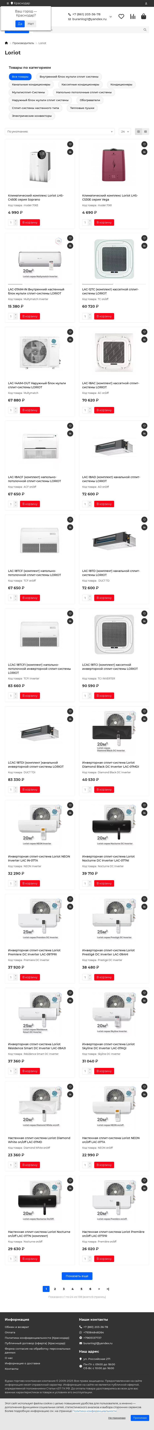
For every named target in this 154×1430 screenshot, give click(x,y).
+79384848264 (93, 1332)
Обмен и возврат (17, 1327)
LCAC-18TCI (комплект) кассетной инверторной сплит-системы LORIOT (110, 667)
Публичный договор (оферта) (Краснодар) (35, 1343)
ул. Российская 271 (96, 1358)
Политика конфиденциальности (94, 1411)
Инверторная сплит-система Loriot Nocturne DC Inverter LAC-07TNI (108, 859)
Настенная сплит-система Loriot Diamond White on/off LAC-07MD (39, 1140)
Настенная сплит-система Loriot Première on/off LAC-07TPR (113, 1234)
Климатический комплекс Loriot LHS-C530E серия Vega (110, 198)
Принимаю (140, 1417)
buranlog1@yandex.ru (86, 19)
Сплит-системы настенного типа (35, 108)
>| (108, 1289)
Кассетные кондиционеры (80, 85)
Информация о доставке (22, 1363)
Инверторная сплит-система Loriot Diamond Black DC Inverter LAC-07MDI (110, 765)
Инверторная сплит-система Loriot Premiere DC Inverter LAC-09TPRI (34, 953)
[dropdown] (8, 3)
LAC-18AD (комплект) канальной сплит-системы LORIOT (111, 479)
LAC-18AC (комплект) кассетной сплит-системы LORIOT (110, 386)
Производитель (23, 43)
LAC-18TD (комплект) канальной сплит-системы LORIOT (111, 573)
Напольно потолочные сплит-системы (84, 92)
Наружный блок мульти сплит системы (40, 100)
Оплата (10, 1332)
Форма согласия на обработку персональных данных (37, 1350)
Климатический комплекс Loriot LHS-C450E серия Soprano (36, 198)
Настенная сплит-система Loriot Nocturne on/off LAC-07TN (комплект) (39, 1234)
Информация (17, 1320)
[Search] (95, 30)
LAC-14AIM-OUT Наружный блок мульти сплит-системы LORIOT (37, 386)
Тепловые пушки (82, 108)
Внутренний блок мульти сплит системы (69, 77)
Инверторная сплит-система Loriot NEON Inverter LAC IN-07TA (39, 859)
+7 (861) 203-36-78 (83, 14)
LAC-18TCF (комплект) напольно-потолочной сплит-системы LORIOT (34, 573)
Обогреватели (90, 100)
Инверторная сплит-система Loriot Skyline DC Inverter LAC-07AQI (108, 1047)
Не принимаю (117, 1417)
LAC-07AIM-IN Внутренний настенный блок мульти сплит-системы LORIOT (36, 292)
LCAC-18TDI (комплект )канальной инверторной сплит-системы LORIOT (36, 765)
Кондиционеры (121, 85)
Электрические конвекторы (32, 116)
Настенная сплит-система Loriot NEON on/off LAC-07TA (111, 1140)
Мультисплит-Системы (28, 92)
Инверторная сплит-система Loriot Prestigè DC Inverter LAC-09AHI (108, 953)
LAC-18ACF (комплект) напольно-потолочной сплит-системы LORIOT (34, 479)
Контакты (11, 1368)
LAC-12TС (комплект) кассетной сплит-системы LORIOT (110, 292)
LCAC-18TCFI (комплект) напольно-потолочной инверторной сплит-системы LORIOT (39, 669)
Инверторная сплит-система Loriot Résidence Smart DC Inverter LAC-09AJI (37, 1047)
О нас (9, 1357)
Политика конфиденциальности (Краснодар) (37, 1338)
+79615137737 (92, 1338)
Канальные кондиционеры (31, 85)
